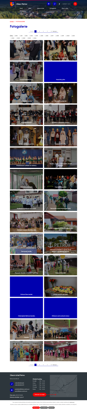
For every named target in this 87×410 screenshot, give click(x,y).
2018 (57, 35)
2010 (16, 35)
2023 (18, 38)
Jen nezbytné (44, 407)
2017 (52, 35)
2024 (24, 38)
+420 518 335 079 (19, 385)
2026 (35, 38)
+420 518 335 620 (19, 383)
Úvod (12, 21)
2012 (26, 35)
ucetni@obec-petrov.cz (21, 391)
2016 (47, 35)
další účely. (72, 402)
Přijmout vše (36, 407)
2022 (13, 38)
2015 (42, 35)
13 (51, 31)
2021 (73, 35)
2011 (21, 35)
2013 (31, 35)
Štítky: (11, 35)
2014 (37, 35)
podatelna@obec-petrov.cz (22, 389)
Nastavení (51, 407)
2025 (29, 38)
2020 (68, 35)
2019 (63, 35)
